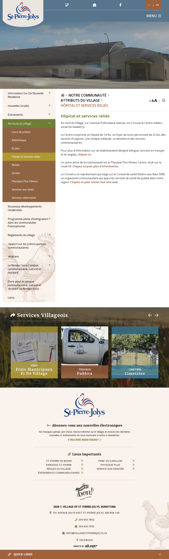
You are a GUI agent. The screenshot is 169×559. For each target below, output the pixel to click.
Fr (149, 5)
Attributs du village (80, 100)
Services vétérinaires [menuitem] (24, 197)
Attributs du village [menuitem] (19, 123)
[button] (49, 93)
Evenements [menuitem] (15, 114)
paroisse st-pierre (59, 464)
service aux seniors (110, 468)
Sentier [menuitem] (16, 173)
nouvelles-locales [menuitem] (18, 106)
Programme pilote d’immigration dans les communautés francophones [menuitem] (28, 222)
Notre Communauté (87, 95)
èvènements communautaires (59, 472)
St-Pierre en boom (59, 460)
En (157, 5)
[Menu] (153, 16)
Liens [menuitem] (11, 297)
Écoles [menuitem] (16, 148)
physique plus (110, 464)
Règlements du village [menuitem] (21, 235)
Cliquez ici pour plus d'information (95, 166)
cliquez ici (84, 154)
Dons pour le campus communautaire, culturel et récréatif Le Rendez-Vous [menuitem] (24, 285)
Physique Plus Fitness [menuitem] (25, 181)
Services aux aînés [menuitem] (23, 189)
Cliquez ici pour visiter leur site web (94, 182)
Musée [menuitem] (16, 165)
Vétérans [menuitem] (13, 256)
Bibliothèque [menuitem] (19, 140)
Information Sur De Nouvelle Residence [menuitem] (26, 95)
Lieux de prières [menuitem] (21, 132)
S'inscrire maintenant (84, 439)
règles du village (59, 468)
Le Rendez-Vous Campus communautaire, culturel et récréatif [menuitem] (24, 269)
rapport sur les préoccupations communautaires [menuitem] (27, 245)
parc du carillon (110, 460)
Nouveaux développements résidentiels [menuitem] (25, 208)
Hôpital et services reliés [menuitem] (26, 156)
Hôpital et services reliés (84, 105)
